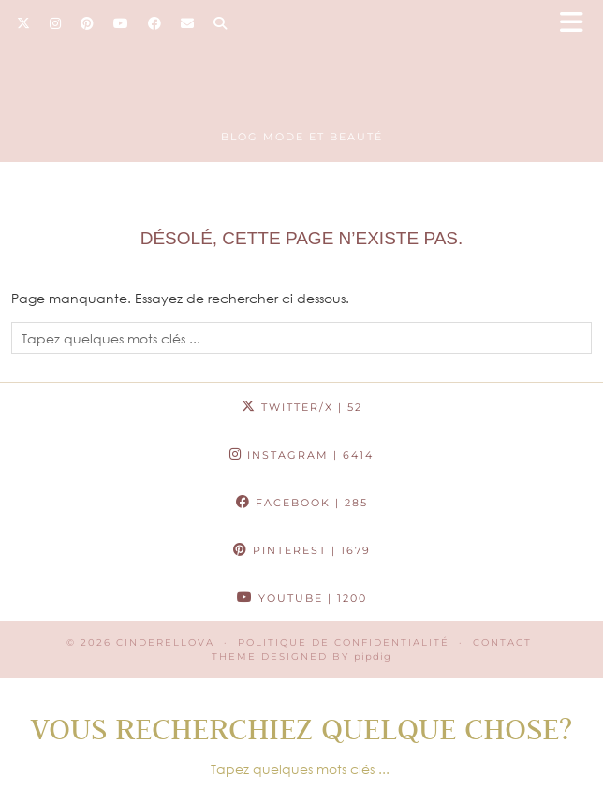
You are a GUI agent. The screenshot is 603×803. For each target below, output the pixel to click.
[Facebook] (155, 23)
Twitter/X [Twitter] (302, 407)
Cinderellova (165, 642)
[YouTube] (121, 23)
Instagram (301, 454)
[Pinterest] (88, 23)
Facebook (302, 502)
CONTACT (502, 642)
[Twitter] (24, 23)
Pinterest (302, 550)
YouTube (302, 598)
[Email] (188, 23)
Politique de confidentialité (343, 642)
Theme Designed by (301, 656)
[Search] (220, 23)
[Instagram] (56, 23)
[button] (577, 24)
